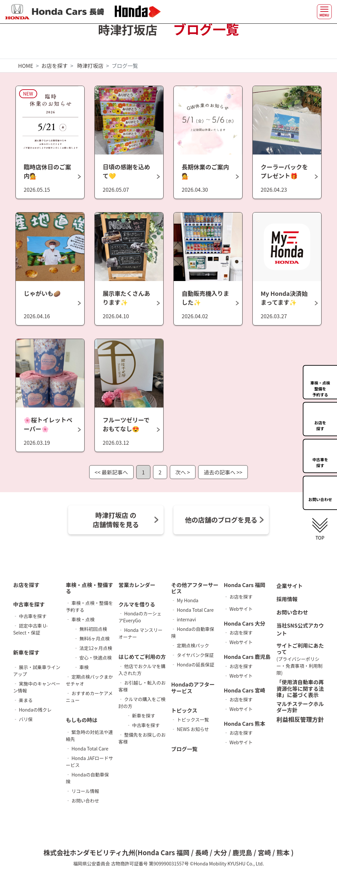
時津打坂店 (90, 66)
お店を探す (54, 66)
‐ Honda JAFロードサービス (89, 761)
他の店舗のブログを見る (221, 519)
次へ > (182, 472)
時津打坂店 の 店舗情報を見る (116, 519)
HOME (25, 66)
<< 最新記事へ (111, 472)
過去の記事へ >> (223, 472)
